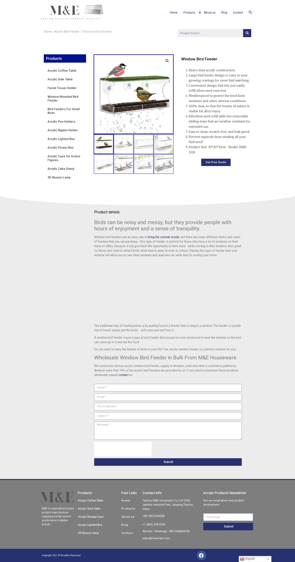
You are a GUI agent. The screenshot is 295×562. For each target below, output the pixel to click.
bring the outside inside (163, 237)
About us (210, 12)
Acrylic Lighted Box (61, 139)
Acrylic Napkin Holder (63, 130)
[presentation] (123, 449)
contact (124, 375)
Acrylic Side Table (60, 79)
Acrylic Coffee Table (62, 70)
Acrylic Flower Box (61, 147)
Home (174, 12)
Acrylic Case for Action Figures (64, 158)
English (247, 559)
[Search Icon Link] (250, 12)
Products (189, 12)
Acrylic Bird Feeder (66, 31)
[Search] (247, 33)
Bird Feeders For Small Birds (64, 111)
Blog (224, 12)
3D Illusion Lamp (59, 177)
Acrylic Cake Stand (61, 169)
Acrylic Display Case (90, 516)
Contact (238, 12)
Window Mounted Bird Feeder (63, 98)
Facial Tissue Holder (62, 88)
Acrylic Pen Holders (61, 121)
